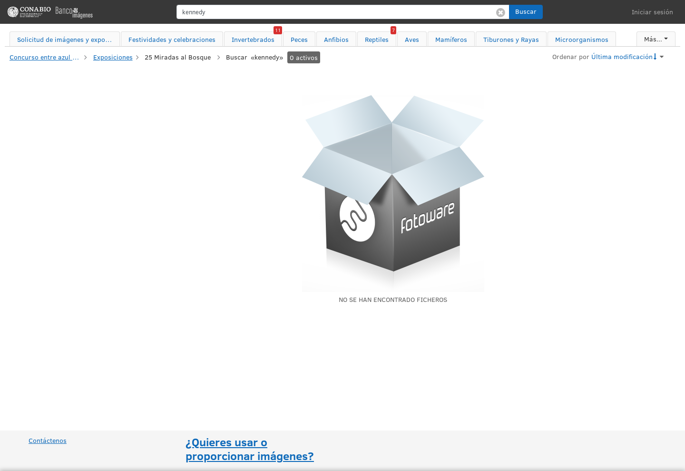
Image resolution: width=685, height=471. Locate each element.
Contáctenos (48, 440)
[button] (526, 12)
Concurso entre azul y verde (45, 56)
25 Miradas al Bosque (178, 56)
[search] (342, 12)
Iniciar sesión (652, 11)
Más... (653, 38)
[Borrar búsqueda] (501, 12)
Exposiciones (113, 56)
